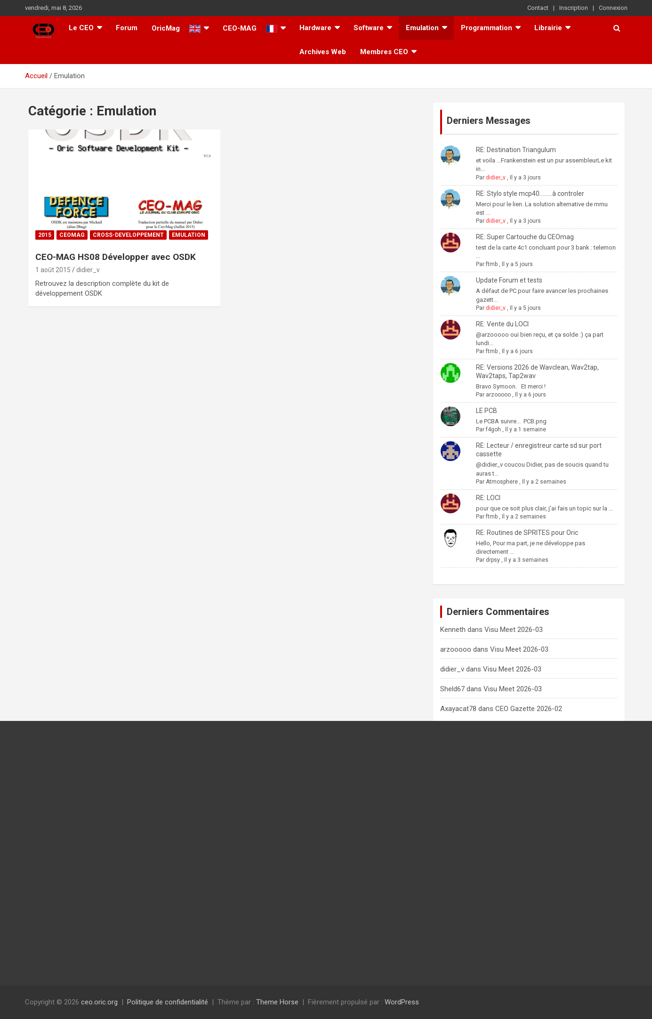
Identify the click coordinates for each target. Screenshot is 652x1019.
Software (369, 28)
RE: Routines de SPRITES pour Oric (527, 532)
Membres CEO (384, 52)
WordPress (402, 1002)
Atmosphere (502, 481)
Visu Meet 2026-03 (513, 629)
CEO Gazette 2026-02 (528, 708)
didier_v (88, 270)
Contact (537, 7)
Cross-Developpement (128, 235)
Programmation (486, 28)
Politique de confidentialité (167, 1002)
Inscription (573, 7)
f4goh (493, 429)
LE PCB (486, 410)
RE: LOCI (488, 497)
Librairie (548, 28)
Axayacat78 (458, 708)
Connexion (613, 7)
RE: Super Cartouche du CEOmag (525, 237)
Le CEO (81, 28)
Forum (126, 28)
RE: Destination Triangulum (516, 150)
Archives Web (322, 52)
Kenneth (453, 629)
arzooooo (498, 394)
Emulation (422, 28)
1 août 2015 (53, 270)
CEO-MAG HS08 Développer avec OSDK (115, 256)
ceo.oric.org (99, 1002)
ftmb (492, 264)
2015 (44, 235)
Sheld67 (452, 689)
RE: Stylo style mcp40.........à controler (530, 193)
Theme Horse (277, 1002)
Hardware (315, 28)
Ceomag (72, 235)
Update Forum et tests (509, 280)
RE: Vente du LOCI (502, 324)
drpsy (493, 560)
